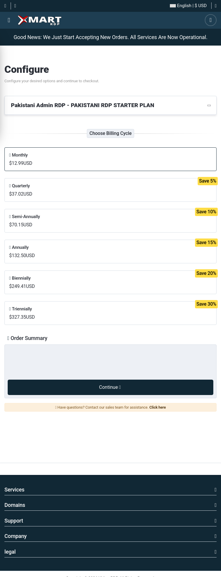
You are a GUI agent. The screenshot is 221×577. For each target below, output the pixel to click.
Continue (110, 387)
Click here (157, 407)
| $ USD (188, 5)
